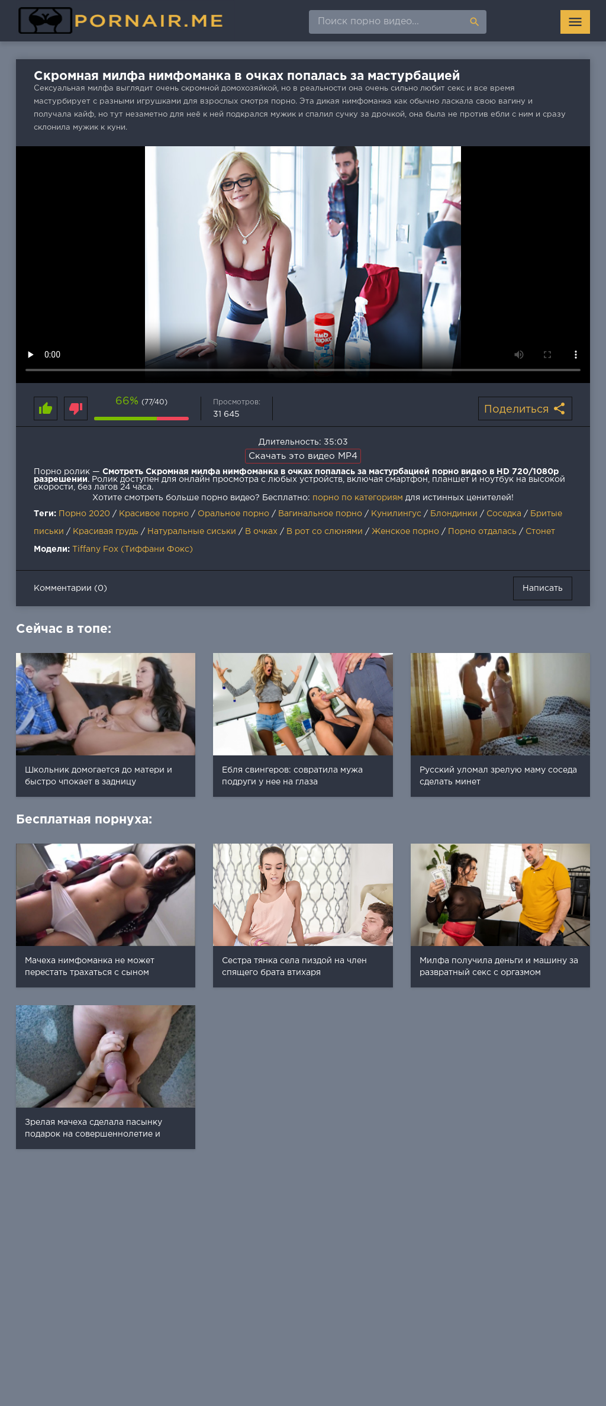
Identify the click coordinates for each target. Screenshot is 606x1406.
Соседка (503, 513)
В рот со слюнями (324, 531)
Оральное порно (233, 513)
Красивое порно (154, 513)
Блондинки (454, 513)
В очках (261, 531)
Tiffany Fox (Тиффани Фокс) (132, 549)
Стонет (540, 531)
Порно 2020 (84, 513)
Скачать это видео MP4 (303, 456)
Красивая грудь (105, 531)
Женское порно (405, 531)
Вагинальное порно (320, 513)
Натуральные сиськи (191, 531)
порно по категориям (357, 497)
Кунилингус (396, 513)
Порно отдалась (482, 531)
